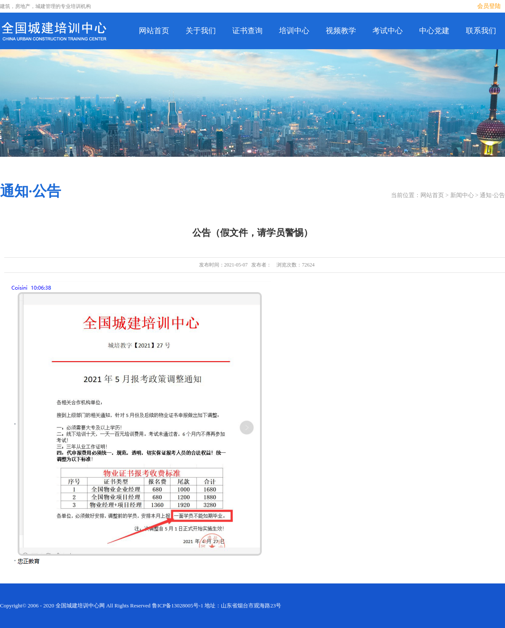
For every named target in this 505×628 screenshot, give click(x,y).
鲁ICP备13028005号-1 (177, 605)
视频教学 (341, 30)
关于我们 (201, 30)
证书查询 (247, 30)
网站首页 (154, 30)
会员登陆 (489, 6)
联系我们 (481, 30)
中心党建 (434, 30)
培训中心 (294, 30)
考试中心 (387, 30)
